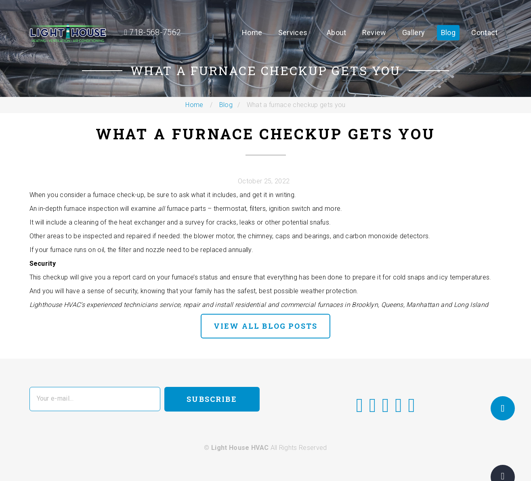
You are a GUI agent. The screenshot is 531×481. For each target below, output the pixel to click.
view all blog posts (265, 326)
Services (293, 32)
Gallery (413, 32)
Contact (484, 32)
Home (252, 32)
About (336, 32)
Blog (448, 32)
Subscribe (212, 399)
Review (374, 32)
